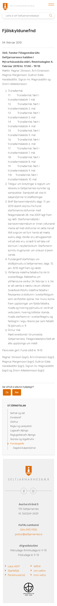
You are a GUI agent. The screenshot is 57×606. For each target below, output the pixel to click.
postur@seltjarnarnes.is (28, 534)
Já (6, 392)
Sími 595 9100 (28, 529)
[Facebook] (24, 491)
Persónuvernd (16, 575)
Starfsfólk (13, 570)
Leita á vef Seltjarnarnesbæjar (22, 15)
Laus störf (14, 566)
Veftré (37, 566)
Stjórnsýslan (16, 405)
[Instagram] (33, 491)
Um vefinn (39, 570)
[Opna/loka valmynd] (51, 4)
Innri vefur (39, 575)
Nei (17, 392)
